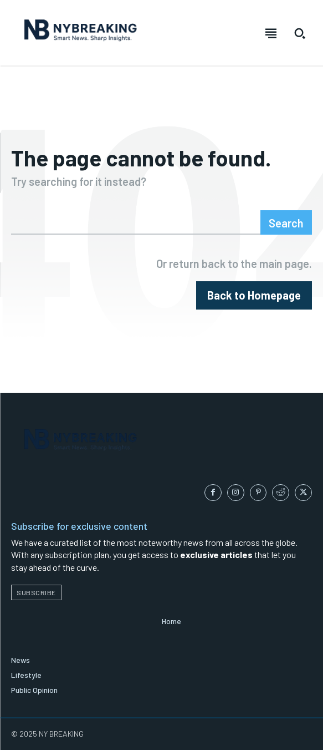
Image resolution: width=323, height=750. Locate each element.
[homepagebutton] (254, 295)
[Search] (286, 222)
